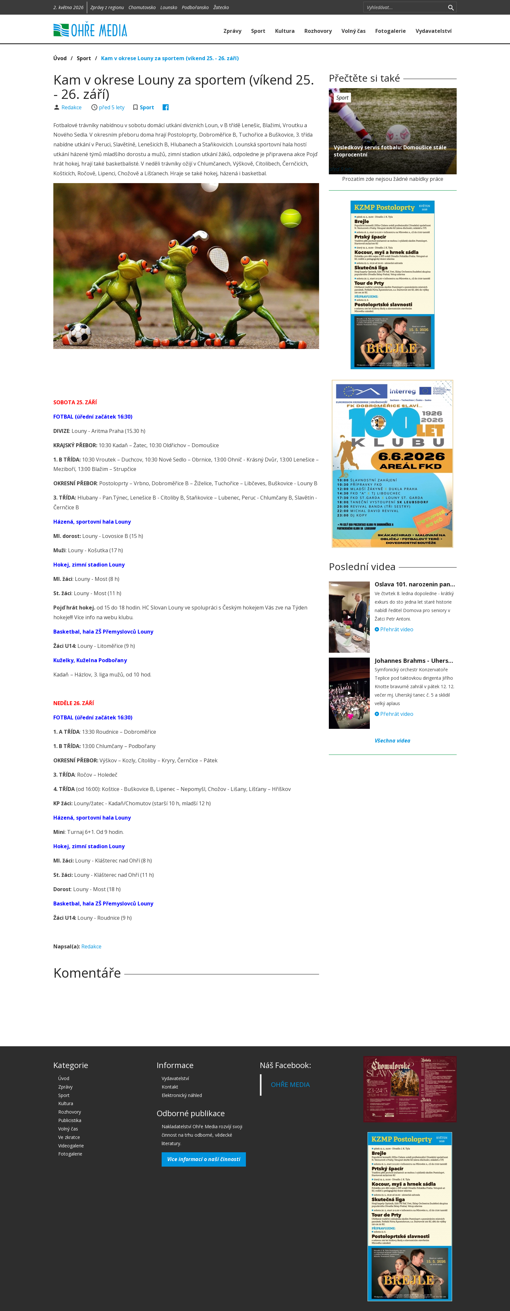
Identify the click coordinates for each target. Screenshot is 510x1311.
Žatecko (221, 7)
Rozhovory (318, 30)
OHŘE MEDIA (290, 1084)
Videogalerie (71, 1146)
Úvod (60, 58)
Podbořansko (195, 7)
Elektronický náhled (182, 1095)
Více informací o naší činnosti (203, 1159)
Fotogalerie (390, 30)
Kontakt (170, 1087)
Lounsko (168, 7)
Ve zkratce (69, 1137)
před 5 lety (112, 107)
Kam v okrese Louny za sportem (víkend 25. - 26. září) (170, 58)
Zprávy (232, 30)
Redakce (72, 107)
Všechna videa (392, 740)
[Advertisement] (186, 371)
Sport (258, 30)
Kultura (285, 30)
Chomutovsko (142, 7)
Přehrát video (394, 629)
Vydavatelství (434, 30)
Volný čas (354, 30)
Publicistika (69, 1120)
